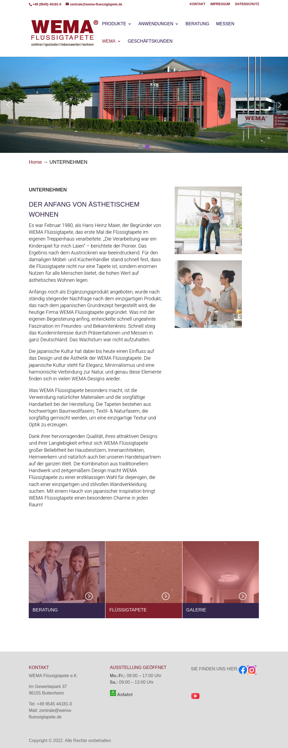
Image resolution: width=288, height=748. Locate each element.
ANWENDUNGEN (155, 24)
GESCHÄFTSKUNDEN (150, 41)
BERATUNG (197, 24)
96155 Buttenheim (46, 693)
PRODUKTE (114, 24)
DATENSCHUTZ (247, 4)
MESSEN (225, 24)
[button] (8, 104)
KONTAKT (198, 4)
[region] (144, 105)
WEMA (109, 41)
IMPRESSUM (220, 4)
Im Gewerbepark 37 (48, 686)
